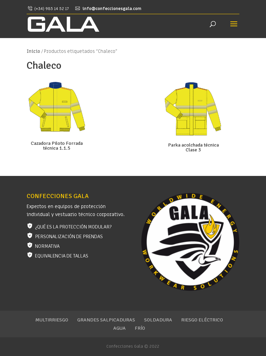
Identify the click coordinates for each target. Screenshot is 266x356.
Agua (119, 328)
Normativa (47, 246)
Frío (140, 328)
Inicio (33, 51)
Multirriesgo (51, 320)
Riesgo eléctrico (202, 320)
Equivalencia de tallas (61, 256)
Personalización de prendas (69, 237)
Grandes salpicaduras (106, 320)
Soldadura (158, 320)
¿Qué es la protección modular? (73, 227)
